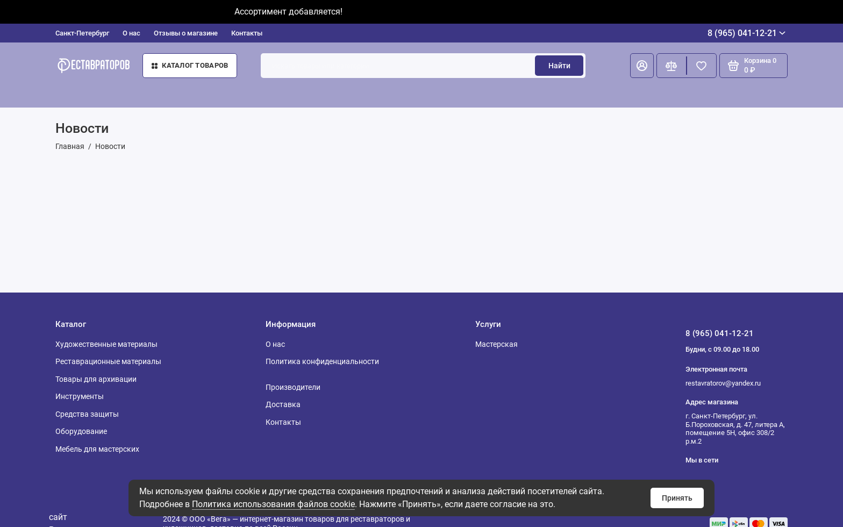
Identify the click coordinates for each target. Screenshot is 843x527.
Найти (559, 65)
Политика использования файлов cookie (273, 504)
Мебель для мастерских (97, 449)
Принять (677, 498)
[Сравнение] (671, 65)
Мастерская (496, 344)
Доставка (283, 404)
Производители (293, 387)
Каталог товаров (190, 65)
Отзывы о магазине (186, 33)
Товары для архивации (96, 379)
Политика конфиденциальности (322, 361)
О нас (131, 33)
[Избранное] (701, 65)
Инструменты (79, 396)
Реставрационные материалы (108, 361)
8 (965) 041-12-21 (746, 33)
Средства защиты (87, 414)
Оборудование (81, 431)
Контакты (246, 33)
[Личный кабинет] (642, 65)
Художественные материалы (106, 344)
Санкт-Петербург (82, 33)
